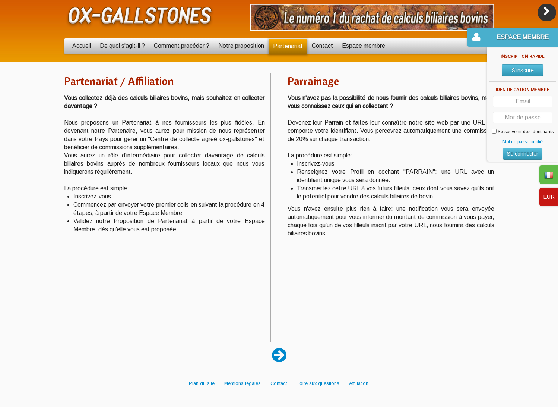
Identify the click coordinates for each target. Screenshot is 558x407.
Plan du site (202, 383)
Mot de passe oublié (522, 141)
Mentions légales (242, 383)
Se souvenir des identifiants (523, 131)
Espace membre (363, 46)
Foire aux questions (318, 383)
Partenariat (288, 46)
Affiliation (358, 383)
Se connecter (522, 154)
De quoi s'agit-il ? (122, 46)
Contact (322, 46)
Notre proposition (241, 46)
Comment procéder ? (181, 46)
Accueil (81, 46)
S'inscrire (523, 70)
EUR (549, 197)
